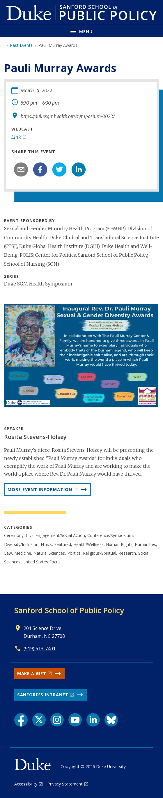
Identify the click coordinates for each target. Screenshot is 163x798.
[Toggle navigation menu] (81, 31)
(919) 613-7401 (40, 648)
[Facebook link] (21, 719)
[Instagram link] (57, 719)
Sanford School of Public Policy (69, 610)
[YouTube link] (75, 719)
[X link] (39, 719)
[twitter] (59, 169)
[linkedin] (78, 169)
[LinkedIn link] (93, 719)
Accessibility (25, 784)
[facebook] (40, 169)
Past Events (21, 45)
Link (16, 137)
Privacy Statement (65, 784)
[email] (21, 169)
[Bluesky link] (111, 719)
